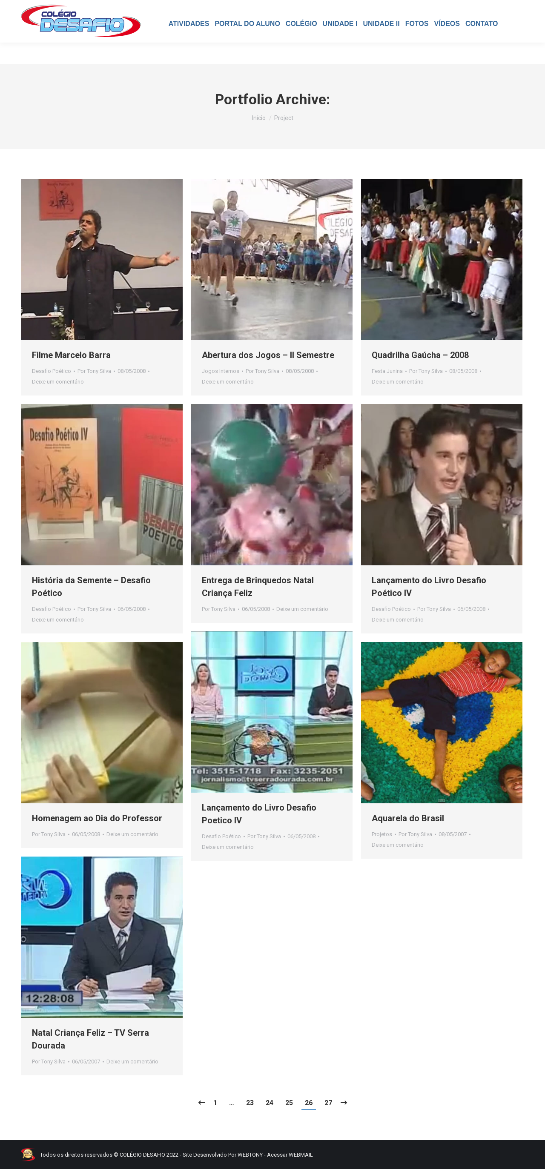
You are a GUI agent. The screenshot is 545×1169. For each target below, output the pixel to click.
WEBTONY (250, 1155)
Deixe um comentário (58, 381)
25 (289, 1103)
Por (94, 371)
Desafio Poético (51, 371)
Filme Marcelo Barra (71, 355)
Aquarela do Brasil (408, 818)
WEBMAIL (301, 1155)
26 (309, 1103)
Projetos (382, 834)
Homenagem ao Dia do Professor (97, 818)
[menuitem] (189, 45)
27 (328, 1103)
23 (250, 1103)
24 (269, 1103)
